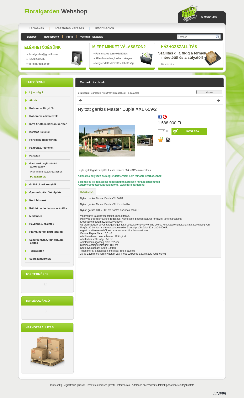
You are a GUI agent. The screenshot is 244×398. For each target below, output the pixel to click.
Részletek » (167, 64)
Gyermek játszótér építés (45, 192)
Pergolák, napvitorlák (43, 139)
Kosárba (192, 131)
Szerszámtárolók (40, 258)
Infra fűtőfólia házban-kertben (48, 124)
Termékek (55, 385)
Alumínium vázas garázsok (46, 171)
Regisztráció (69, 385)
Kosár (81, 385)
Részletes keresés (97, 385)
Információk (123, 385)
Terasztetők (36, 250)
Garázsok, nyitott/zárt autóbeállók (108, 93)
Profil (112, 385)
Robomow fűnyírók (41, 108)
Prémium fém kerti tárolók (46, 231)
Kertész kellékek (39, 131)
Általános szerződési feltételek (148, 385)
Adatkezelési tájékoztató (180, 385)
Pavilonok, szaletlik (41, 223)
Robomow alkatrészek (43, 116)
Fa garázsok (38, 176)
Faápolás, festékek (41, 147)
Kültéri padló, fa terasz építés (48, 208)
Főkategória (83, 93)
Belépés (32, 36)
